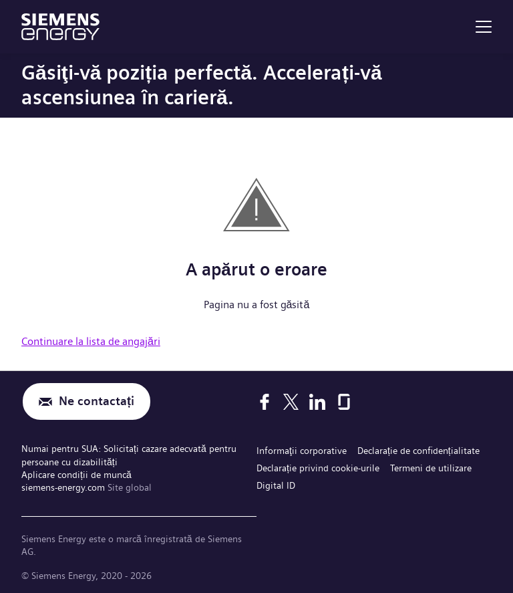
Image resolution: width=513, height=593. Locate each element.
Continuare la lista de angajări (90, 341)
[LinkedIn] (317, 402)
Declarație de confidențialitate (418, 450)
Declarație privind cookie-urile (317, 468)
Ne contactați (96, 401)
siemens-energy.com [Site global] (64, 487)
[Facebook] (264, 402)
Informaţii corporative (301, 450)
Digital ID (275, 485)
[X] (291, 402)
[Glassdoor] (344, 402)
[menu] (483, 26)
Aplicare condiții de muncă (76, 474)
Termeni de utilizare (431, 468)
